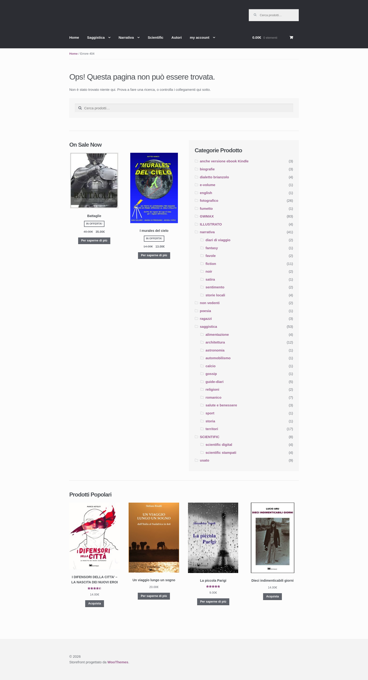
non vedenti (210, 303)
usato (204, 460)
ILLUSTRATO (211, 224)
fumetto (206, 208)
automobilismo (218, 358)
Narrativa (126, 37)
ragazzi (206, 319)
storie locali (215, 295)
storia (210, 421)
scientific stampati (221, 453)
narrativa (207, 232)
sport (210, 413)
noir (209, 271)
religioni (212, 389)
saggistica (208, 327)
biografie (207, 169)
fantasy (212, 248)
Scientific (155, 37)
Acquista (94, 603)
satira (210, 279)
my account (199, 37)
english (206, 193)
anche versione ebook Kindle (224, 161)
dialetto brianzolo (214, 177)
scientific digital (219, 445)
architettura (215, 342)
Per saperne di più (94, 240)
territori (212, 429)
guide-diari (215, 382)
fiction (211, 264)
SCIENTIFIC (209, 437)
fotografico (209, 200)
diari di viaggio (218, 240)
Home (74, 37)
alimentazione (217, 334)
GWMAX (207, 216)
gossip (211, 374)
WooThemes (117, 662)
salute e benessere (221, 405)
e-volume (207, 185)
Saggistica (96, 37)
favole (211, 256)
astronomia (215, 350)
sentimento (215, 287)
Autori (176, 37)
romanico (214, 397)
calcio (211, 366)
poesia (205, 311)
